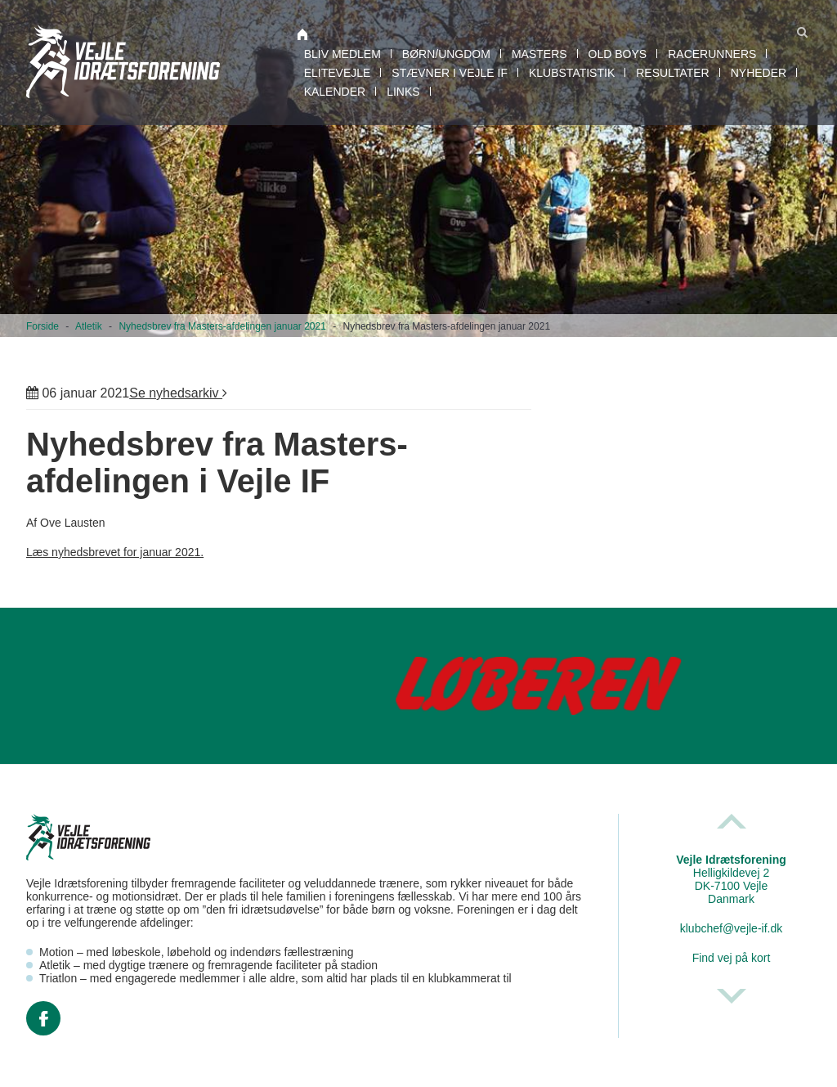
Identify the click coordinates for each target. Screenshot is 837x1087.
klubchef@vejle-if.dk (731, 928)
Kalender (334, 91)
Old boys (618, 54)
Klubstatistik (572, 72)
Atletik (88, 326)
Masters (539, 54)
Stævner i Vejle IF (450, 72)
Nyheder (758, 72)
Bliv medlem (342, 54)
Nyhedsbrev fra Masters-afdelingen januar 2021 (222, 326)
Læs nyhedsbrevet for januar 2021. (115, 552)
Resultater (672, 72)
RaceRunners (712, 54)
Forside (42, 326)
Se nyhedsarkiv (178, 393)
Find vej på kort (731, 957)
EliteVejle (337, 72)
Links (403, 91)
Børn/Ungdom (446, 54)
